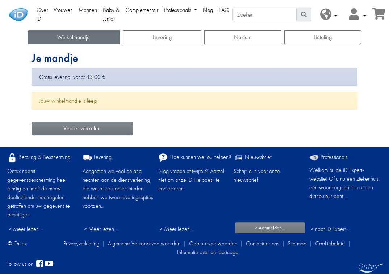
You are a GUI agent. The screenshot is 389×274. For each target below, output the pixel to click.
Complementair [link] (141, 10)
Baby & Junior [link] (111, 14)
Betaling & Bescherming (38, 158)
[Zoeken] (264, 14)
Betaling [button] (323, 37)
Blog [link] (208, 10)
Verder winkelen (82, 128)
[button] (328, 14)
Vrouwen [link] (63, 10)
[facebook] (39, 264)
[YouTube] (49, 264)
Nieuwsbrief (252, 158)
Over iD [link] (42, 14)
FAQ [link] (224, 10)
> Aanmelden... (270, 227)
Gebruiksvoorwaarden (213, 243)
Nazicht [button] (242, 37)
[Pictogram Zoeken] (303, 14)
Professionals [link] (178, 10)
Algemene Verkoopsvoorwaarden (144, 243)
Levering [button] (162, 37)
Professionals (328, 157)
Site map (297, 243)
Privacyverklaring (81, 243)
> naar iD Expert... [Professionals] (330, 229)
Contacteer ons (262, 243)
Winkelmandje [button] (73, 37)
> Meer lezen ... (26, 229)
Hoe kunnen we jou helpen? (194, 158)
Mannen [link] (88, 10)
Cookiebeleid (330, 243)
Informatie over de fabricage (207, 252)
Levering (97, 158)
